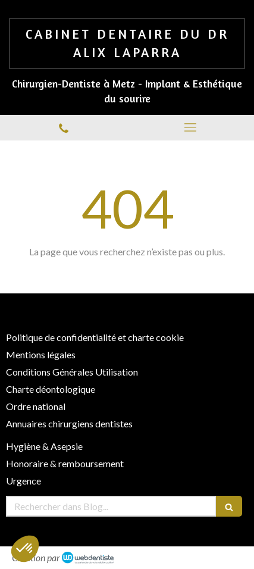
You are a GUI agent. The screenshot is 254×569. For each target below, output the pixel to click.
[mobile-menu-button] (191, 127)
